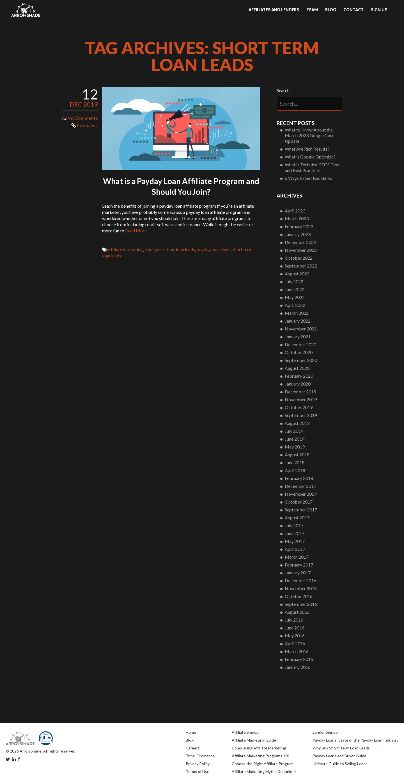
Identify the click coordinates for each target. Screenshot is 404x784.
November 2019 (301, 399)
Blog (330, 9)
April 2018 (295, 470)
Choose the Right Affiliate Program (262, 763)
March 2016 (297, 651)
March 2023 (297, 218)
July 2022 (294, 281)
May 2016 (295, 635)
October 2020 (299, 352)
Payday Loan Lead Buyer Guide (339, 755)
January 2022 (298, 320)
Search (283, 90)
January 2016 (298, 667)
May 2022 (295, 297)
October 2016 (299, 596)
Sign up (379, 9)
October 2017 (299, 501)
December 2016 (300, 580)
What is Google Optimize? (310, 156)
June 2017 (294, 533)
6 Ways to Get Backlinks (308, 178)
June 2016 (294, 627)
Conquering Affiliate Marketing (259, 748)
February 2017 (299, 564)
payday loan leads (214, 249)
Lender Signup (325, 732)
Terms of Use (197, 771)
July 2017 (294, 525)
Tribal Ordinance (200, 755)
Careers (193, 748)
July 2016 (294, 619)
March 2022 (297, 313)
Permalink (84, 125)
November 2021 (301, 328)
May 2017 (295, 541)
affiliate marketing (125, 249)
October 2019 (299, 407)
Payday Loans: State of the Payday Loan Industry (355, 740)
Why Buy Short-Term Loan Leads (341, 748)
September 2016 (301, 604)
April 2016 (295, 643)
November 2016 (301, 588)
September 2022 (301, 265)
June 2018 (294, 462)
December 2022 (300, 242)
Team (312, 9)
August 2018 (297, 454)
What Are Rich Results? (307, 148)
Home (191, 732)
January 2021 (298, 336)
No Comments (82, 118)
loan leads (185, 249)
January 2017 (298, 572)
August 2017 (297, 517)
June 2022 (294, 289)
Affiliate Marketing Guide (254, 740)
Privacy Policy (198, 763)
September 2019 (301, 415)
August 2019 (297, 423)
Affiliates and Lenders (274, 9)
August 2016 (297, 612)
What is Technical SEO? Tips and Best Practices (312, 167)
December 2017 (300, 486)
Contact (353, 9)
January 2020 (298, 383)
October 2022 (299, 257)
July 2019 (294, 431)
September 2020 (301, 360)
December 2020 (300, 344)
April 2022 (295, 305)
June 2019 (294, 438)
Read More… (137, 230)
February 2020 (299, 376)
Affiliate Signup (245, 732)
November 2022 (301, 250)
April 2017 (295, 549)
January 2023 (298, 234)
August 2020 (297, 368)
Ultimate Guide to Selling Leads (340, 763)
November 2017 (301, 494)
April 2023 (295, 210)
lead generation (159, 249)
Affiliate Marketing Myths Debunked (264, 771)
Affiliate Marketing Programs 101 (261, 755)
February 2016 (299, 659)
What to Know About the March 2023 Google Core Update (309, 135)
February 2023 (299, 226)
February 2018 (299, 478)
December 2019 (300, 391)
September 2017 (301, 509)
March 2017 (297, 556)
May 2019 (295, 446)
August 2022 (297, 273)
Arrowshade (25, 10)
